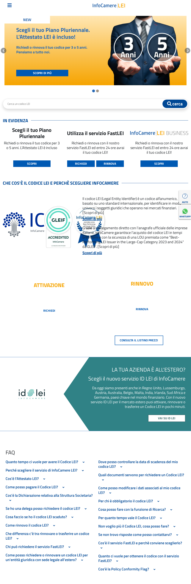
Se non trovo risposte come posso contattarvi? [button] (139, 534)
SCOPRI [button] (32, 163)
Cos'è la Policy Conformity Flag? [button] (128, 569)
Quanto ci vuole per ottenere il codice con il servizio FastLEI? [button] (138, 558)
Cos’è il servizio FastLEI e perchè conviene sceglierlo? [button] (141, 545)
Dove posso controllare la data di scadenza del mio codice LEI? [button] (138, 464)
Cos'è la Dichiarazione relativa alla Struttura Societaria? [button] (49, 497)
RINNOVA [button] (110, 163)
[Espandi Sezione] (83, 462)
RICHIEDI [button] (81, 163)
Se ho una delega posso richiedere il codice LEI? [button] (47, 508)
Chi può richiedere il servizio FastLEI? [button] (39, 546)
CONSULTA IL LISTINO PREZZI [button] (139, 340)
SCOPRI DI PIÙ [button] (42, 73)
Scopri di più (92, 219)
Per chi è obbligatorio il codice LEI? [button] (130, 501)
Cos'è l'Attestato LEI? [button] (26, 478)
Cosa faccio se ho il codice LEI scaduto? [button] (41, 517)
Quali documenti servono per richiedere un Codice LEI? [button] (141, 477)
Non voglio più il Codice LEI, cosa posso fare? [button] (138, 526)
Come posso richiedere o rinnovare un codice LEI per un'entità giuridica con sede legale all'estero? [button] (47, 557)
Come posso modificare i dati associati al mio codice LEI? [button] (139, 490)
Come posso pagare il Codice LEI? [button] (36, 487)
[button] (3, 50)
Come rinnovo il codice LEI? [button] (31, 525)
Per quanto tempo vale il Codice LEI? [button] (131, 518)
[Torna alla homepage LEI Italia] (109, 5)
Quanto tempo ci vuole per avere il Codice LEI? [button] (46, 462)
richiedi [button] (49, 310)
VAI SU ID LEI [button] (166, 418)
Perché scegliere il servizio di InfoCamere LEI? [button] (46, 470)
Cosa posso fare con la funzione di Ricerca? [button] (136, 509)
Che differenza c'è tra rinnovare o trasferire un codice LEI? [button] (47, 536)
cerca (175, 103)
